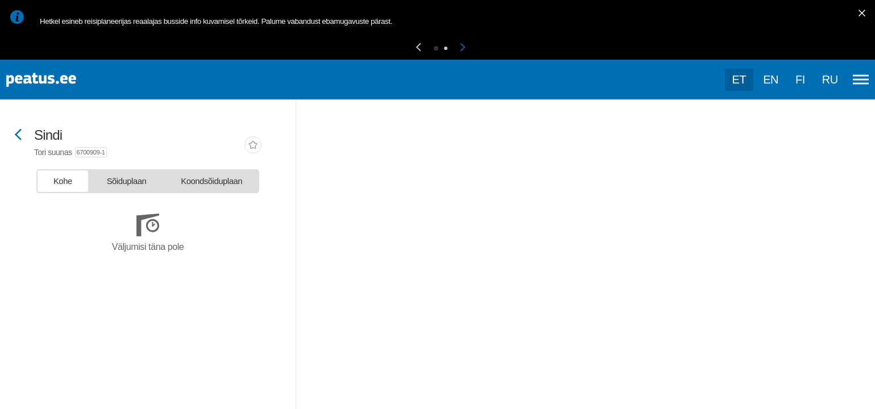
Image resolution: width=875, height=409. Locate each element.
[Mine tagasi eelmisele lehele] (18, 135)
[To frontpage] (65, 80)
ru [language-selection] (830, 79)
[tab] (63, 181)
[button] (418, 48)
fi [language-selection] (800, 79)
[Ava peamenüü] (861, 79)
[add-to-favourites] (253, 146)
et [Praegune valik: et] (739, 79)
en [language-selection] (770, 79)
